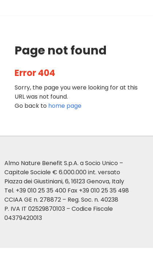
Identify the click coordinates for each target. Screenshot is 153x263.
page (64, 106)
